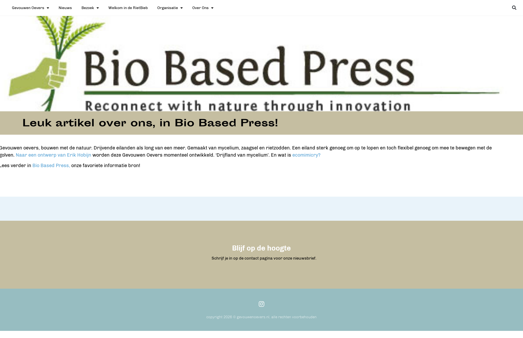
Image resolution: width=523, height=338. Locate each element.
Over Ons (202, 8)
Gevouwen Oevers (30, 8)
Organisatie (170, 8)
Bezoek (90, 8)
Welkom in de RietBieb (128, 7)
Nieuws (65, 7)
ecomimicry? (249, 155)
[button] (514, 7)
